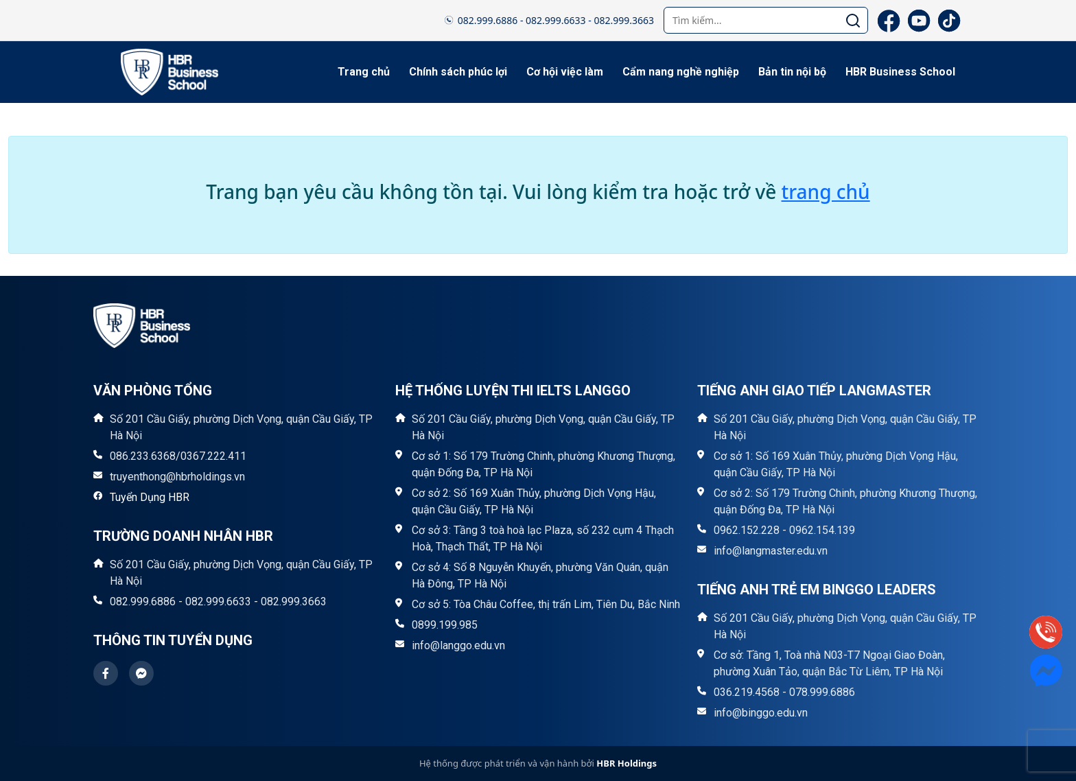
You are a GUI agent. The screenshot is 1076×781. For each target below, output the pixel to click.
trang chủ (826, 191)
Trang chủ (364, 71)
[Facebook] (889, 21)
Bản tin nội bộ (792, 71)
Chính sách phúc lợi (458, 71)
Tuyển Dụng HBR (149, 497)
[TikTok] (949, 21)
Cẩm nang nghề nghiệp (680, 71)
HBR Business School (900, 71)
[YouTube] (919, 21)
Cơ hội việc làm (564, 71)
